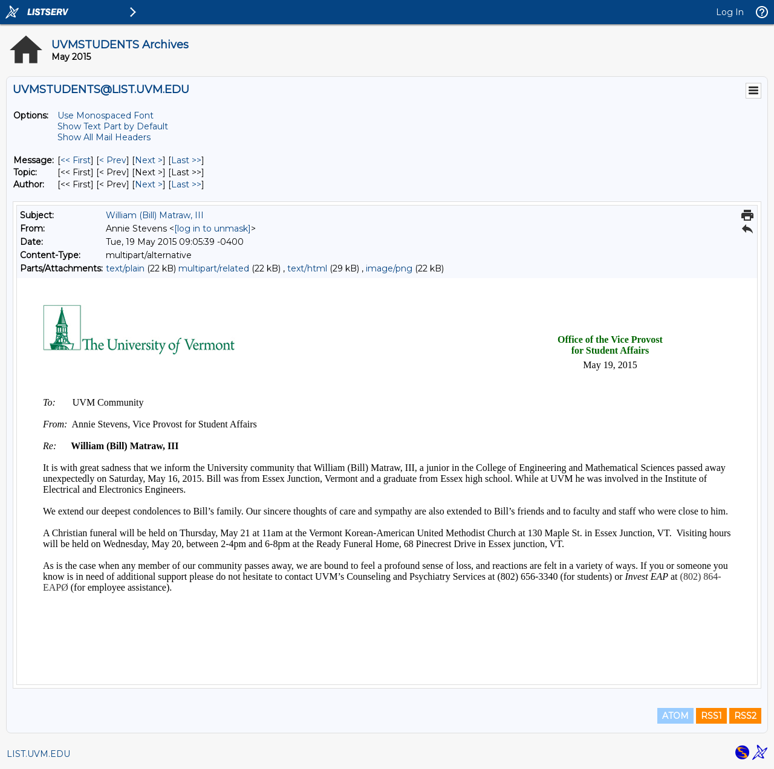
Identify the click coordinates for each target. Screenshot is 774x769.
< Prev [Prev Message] (112, 160)
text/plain (125, 268)
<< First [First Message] (75, 160)
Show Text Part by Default (112, 126)
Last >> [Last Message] (186, 160)
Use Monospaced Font (105, 115)
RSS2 (745, 715)
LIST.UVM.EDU (38, 753)
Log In (730, 12)
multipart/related (213, 268)
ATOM (675, 715)
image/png (389, 268)
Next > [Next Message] (149, 160)
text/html (307, 268)
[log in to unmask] (212, 228)
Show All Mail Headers (104, 137)
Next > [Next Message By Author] (149, 184)
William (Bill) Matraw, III (155, 215)
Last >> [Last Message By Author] (186, 184)
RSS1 (711, 715)
